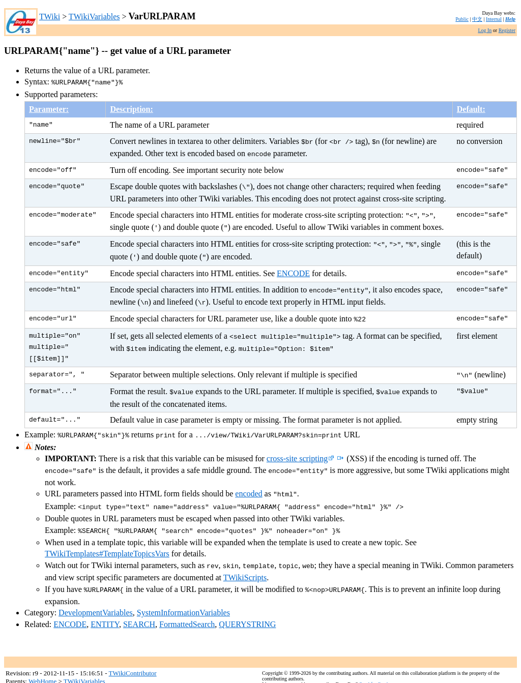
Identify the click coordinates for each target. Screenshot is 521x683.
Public (462, 19)
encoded (248, 478)
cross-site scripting (300, 444)
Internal (494, 19)
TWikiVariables (94, 16)
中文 (477, 19)
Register (507, 30)
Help (510, 19)
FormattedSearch (187, 604)
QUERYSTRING (247, 604)
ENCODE (293, 265)
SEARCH (139, 604)
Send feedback (374, 664)
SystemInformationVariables (183, 592)
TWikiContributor (133, 653)
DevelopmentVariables (96, 592)
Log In (484, 30)
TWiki (49, 16)
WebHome (42, 661)
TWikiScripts (245, 558)
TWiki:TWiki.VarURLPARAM (418, 669)
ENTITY (105, 604)
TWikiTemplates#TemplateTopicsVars (107, 535)
